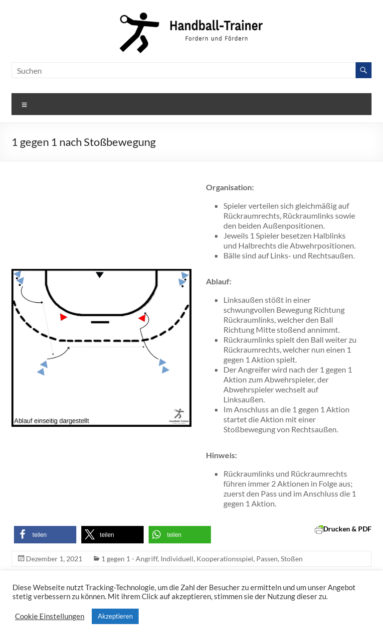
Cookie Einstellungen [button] (49, 616)
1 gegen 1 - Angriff (129, 558)
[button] (45, 534)
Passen (267, 558)
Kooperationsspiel (224, 558)
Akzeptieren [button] (115, 616)
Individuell (177, 558)
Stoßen (292, 558)
